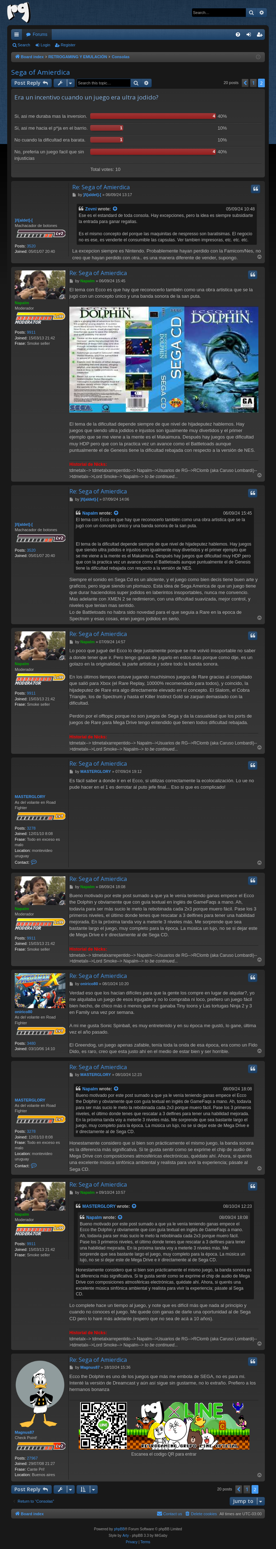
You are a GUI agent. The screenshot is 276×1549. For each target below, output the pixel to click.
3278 (31, 828)
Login (45, 45)
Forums (40, 34)
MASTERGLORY (30, 796)
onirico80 (23, 1012)
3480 (31, 1043)
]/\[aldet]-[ (24, 220)
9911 (31, 332)
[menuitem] (238, 34)
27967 (32, 1458)
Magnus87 (24, 1432)
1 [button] (253, 82)
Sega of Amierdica (40, 72)
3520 (31, 246)
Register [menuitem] (261, 36)
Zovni (91, 209)
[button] (245, 83)
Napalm (22, 303)
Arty (126, 1536)
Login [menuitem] (250, 36)
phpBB (119, 1529)
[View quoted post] (115, 209)
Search (24, 45)
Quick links (18, 36)
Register (68, 45)
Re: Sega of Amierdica (101, 187)
